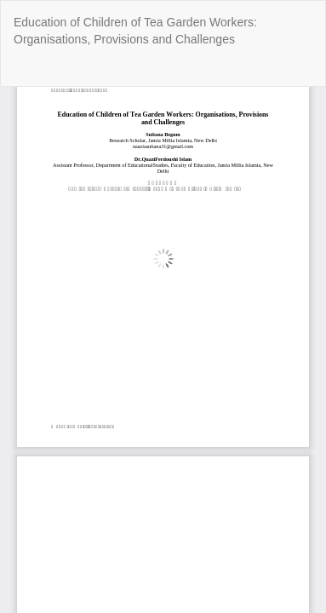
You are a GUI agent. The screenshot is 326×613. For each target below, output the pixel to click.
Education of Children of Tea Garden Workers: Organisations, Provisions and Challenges (135, 30)
